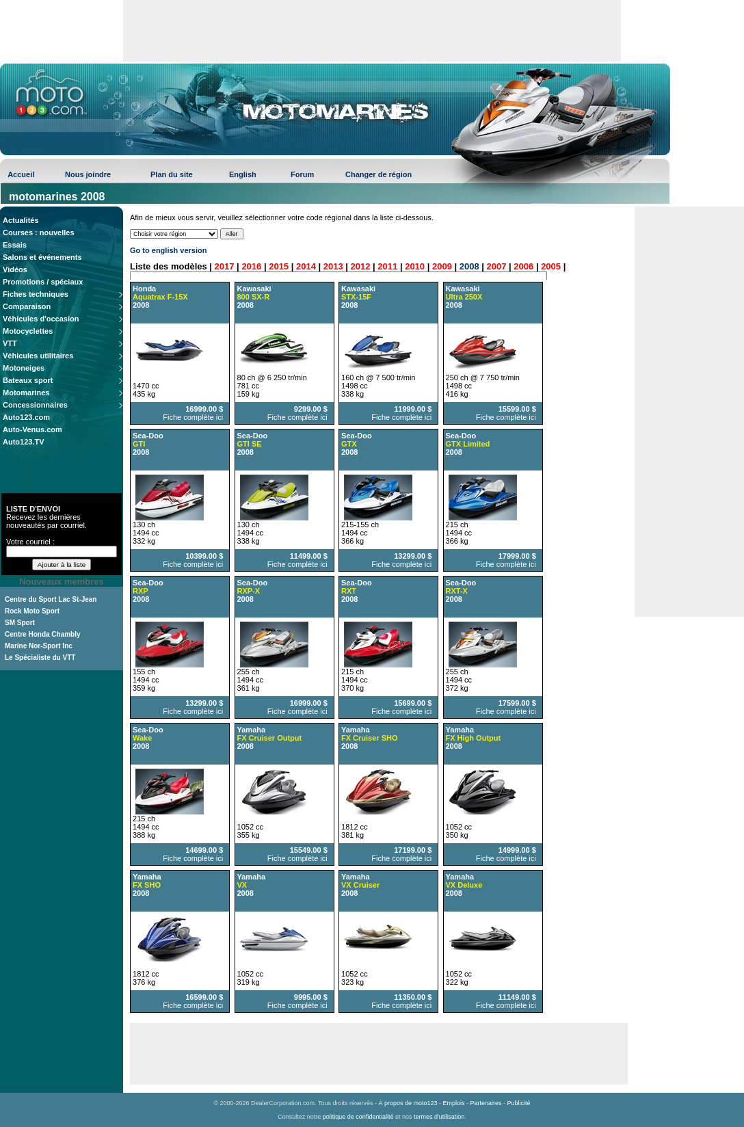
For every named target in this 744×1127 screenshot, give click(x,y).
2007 (497, 266)
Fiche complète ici (193, 417)
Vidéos (15, 269)
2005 (551, 266)
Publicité (519, 1103)
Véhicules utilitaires (38, 356)
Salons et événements (42, 257)
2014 (306, 266)
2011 (387, 266)
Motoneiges (23, 368)
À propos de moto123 (407, 1103)
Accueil (21, 174)
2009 (442, 266)
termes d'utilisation (439, 1116)
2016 (251, 266)
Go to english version (168, 250)
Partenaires (486, 1103)
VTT (10, 343)
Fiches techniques (35, 294)
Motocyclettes (28, 331)
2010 (415, 266)
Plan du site (171, 174)
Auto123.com (26, 417)
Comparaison (27, 306)
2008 (469, 266)
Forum (302, 174)
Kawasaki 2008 (254, 296)
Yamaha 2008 (269, 738)
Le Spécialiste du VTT (40, 657)
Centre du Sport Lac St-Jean (50, 599)
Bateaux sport (28, 380)
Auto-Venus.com (32, 429)
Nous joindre (88, 174)
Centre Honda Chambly (43, 634)
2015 (279, 266)
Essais (15, 245)
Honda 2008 (160, 296)
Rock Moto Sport (32, 611)
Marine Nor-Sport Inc (38, 646)
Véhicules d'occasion (41, 319)
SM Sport (20, 622)
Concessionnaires (35, 405)
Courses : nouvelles (39, 232)
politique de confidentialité (358, 1116)
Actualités (21, 220)
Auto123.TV (23, 442)
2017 (225, 266)
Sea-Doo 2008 (252, 444)
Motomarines (26, 392)
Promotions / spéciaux (43, 282)
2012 (361, 266)
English (242, 174)
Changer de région (378, 174)
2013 (333, 266)
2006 (523, 266)
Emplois (454, 1103)
